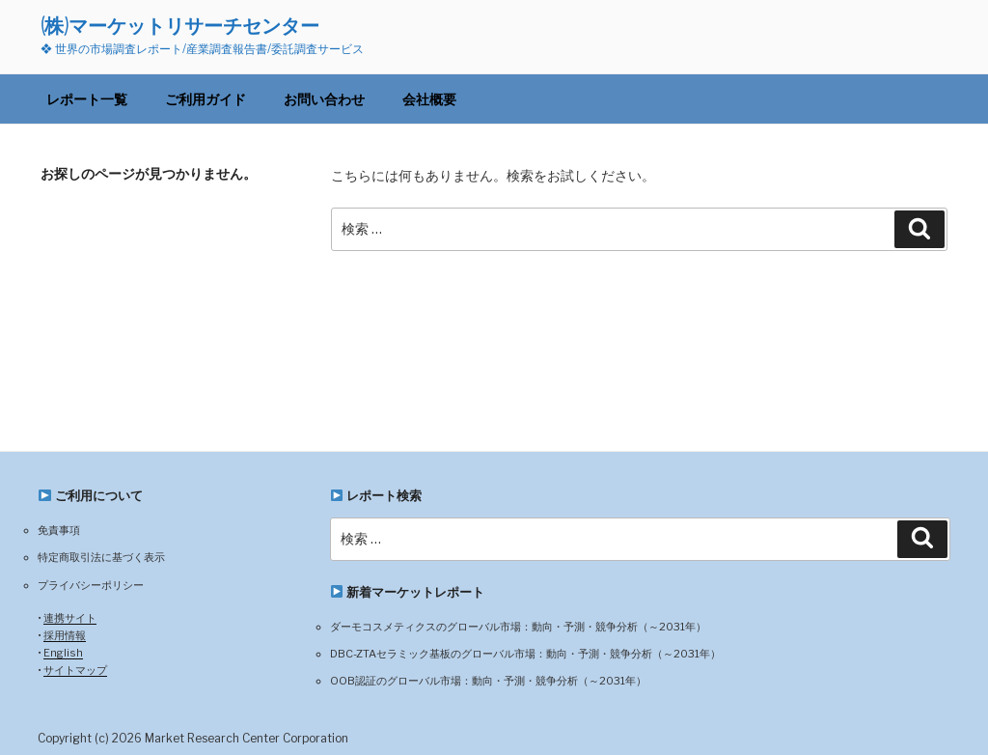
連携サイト (69, 618)
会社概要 (429, 99)
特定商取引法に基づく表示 (101, 557)
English (63, 652)
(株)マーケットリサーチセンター (180, 26)
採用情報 (64, 635)
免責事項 (59, 530)
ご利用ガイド (205, 99)
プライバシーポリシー (91, 585)
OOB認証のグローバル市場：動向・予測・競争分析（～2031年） (488, 680)
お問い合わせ (324, 99)
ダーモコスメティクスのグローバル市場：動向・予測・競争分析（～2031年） (518, 626)
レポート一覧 (86, 99)
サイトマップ (75, 670)
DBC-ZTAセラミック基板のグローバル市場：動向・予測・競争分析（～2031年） (525, 653)
